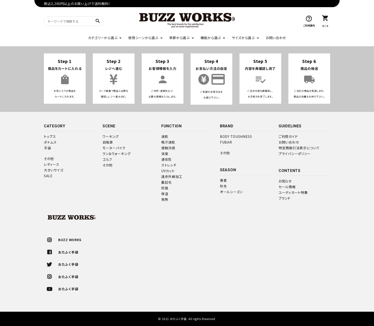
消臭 (164, 153)
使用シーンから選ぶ (143, 37)
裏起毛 (166, 182)
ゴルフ (107, 159)
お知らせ (285, 181)
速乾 (164, 136)
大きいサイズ (53, 170)
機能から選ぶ (211, 37)
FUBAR (226, 142)
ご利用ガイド (288, 136)
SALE (48, 175)
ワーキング (111, 136)
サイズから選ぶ (243, 37)
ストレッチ (169, 165)
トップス (50, 136)
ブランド (285, 198)
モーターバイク (114, 147)
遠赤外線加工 (171, 176)
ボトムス (50, 142)
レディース (51, 164)
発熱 (164, 199)
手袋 (47, 147)
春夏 (223, 180)
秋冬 (223, 186)
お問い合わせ (276, 37)
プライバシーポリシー (295, 153)
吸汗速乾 (168, 142)
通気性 (166, 159)
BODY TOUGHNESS (236, 136)
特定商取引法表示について (299, 147)
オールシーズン (231, 191)
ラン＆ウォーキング (116, 153)
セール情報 (287, 186)
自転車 (108, 142)
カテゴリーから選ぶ (102, 37)
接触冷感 (168, 147)
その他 (49, 158)
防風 (164, 188)
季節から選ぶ (179, 37)
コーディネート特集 (293, 192)
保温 (164, 193)
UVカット (168, 170)
